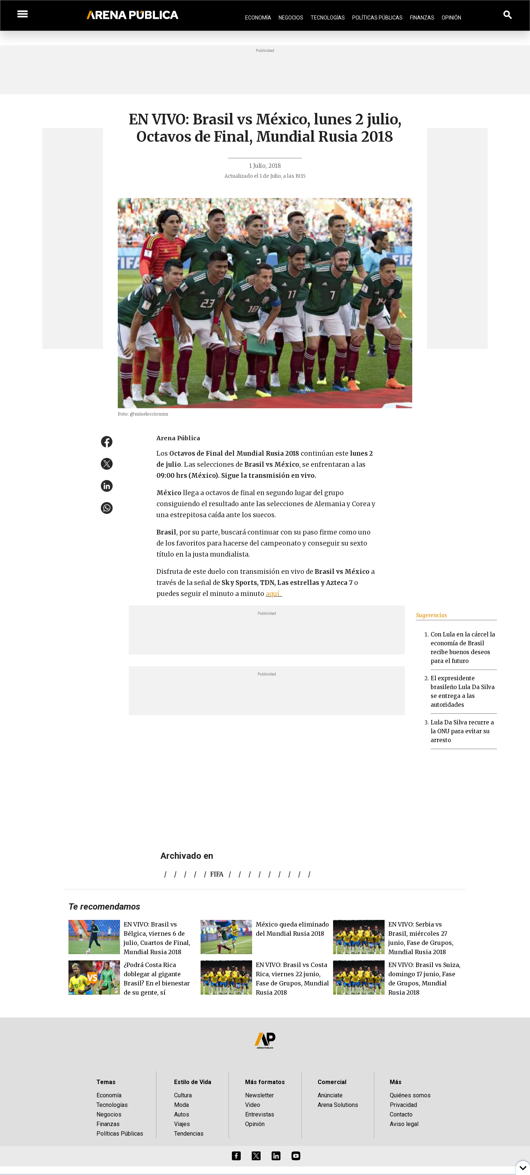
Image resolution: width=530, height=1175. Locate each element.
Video (252, 1104)
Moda (181, 1104)
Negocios (291, 18)
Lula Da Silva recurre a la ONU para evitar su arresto (462, 731)
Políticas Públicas (377, 18)
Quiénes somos (410, 1095)
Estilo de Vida (192, 1082)
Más (396, 1082)
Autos (181, 1114)
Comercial (332, 1082)
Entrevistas (259, 1114)
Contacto (401, 1114)
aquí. (274, 594)
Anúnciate (330, 1095)
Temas (106, 1082)
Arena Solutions (338, 1104)
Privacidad (403, 1104)
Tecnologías (328, 18)
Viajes (182, 1124)
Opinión (451, 18)
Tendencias (189, 1133)
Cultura (183, 1095)
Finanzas (422, 18)
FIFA (216, 874)
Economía (258, 18)
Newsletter (259, 1095)
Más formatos (265, 1082)
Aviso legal (404, 1124)
